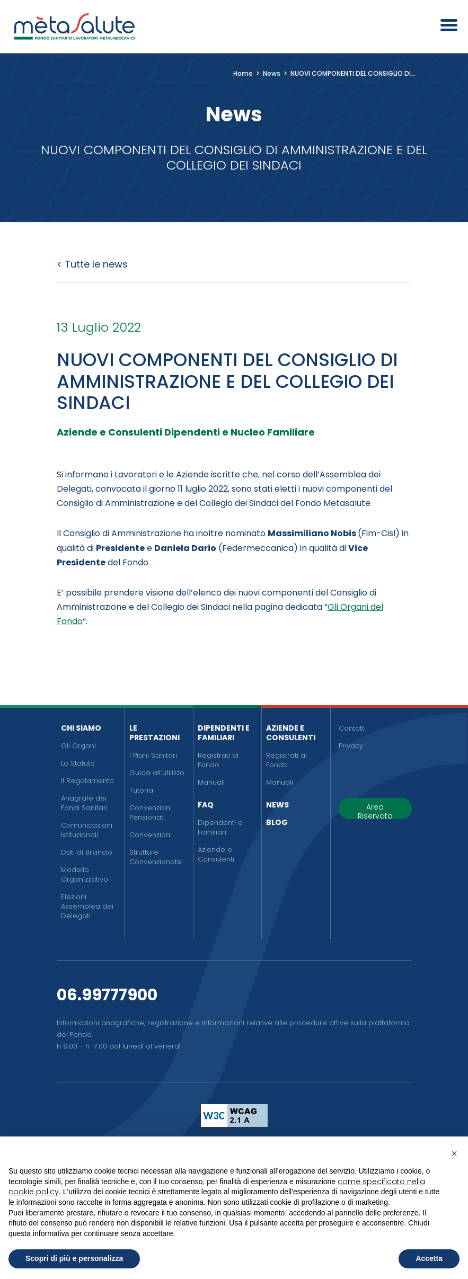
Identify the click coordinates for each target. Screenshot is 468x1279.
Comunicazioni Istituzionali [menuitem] (86, 830)
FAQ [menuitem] (206, 805)
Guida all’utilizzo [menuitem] (156, 773)
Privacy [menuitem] (351, 746)
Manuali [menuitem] (211, 782)
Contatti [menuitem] (352, 728)
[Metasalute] (74, 26)
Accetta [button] (429, 1258)
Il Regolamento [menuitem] (87, 781)
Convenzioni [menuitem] (150, 835)
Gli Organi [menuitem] (78, 746)
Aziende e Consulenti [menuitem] (216, 854)
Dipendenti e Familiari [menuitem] (224, 733)
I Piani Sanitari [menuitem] (153, 755)
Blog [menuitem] (277, 822)
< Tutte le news (92, 264)
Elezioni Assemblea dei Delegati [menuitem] (87, 906)
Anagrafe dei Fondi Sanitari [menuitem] (84, 803)
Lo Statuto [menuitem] (78, 763)
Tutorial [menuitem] (142, 790)
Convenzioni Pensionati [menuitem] (150, 812)
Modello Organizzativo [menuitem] (84, 874)
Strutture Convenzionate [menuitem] (155, 857)
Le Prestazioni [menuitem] (154, 733)
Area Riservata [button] (375, 810)
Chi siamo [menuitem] (81, 728)
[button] (454, 1153)
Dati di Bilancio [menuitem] (86, 852)
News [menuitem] (277, 805)
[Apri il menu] (445, 26)
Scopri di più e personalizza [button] (74, 1258)
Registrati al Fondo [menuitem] (218, 760)
